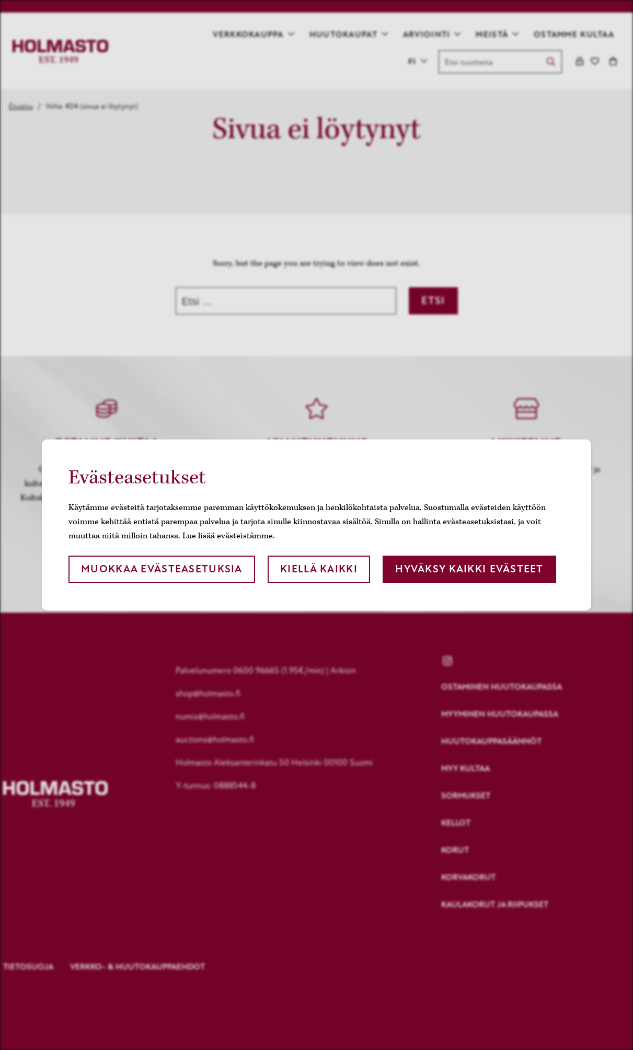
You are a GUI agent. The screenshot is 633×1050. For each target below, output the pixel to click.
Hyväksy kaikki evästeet (469, 568)
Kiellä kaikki (319, 568)
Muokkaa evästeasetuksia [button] (161, 568)
